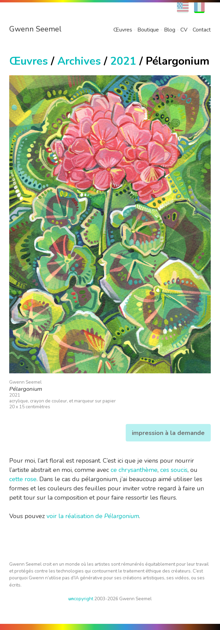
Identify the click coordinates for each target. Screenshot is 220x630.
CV (184, 30)
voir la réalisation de (92, 516)
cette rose (23, 479)
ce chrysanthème (134, 470)
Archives (79, 61)
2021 (123, 61)
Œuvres (122, 30)
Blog (169, 30)
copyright (80, 598)
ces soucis (174, 470)
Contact (202, 30)
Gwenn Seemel (35, 29)
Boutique (148, 30)
